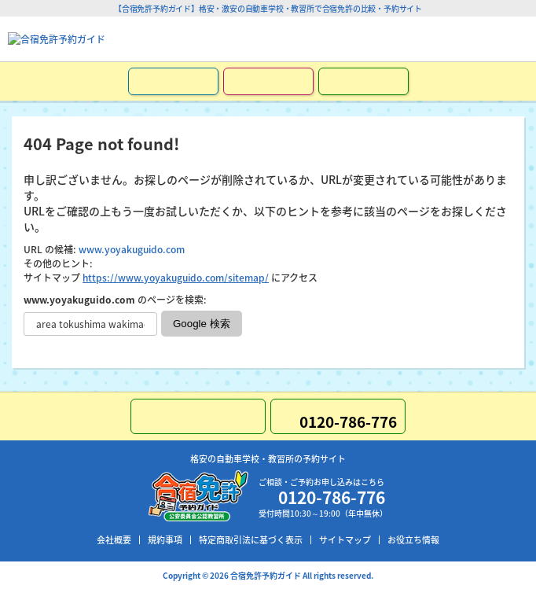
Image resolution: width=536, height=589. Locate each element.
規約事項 (165, 540)
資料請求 (268, 81)
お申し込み (173, 81)
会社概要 (114, 540)
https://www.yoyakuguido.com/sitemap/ (176, 278)
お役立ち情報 (413, 540)
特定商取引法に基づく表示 (251, 540)
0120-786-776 (465, 39)
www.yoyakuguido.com (132, 249)
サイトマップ (345, 540)
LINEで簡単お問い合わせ (363, 81)
